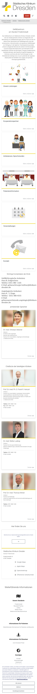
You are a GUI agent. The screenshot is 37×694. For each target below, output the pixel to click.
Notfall (27, 16)
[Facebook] (8, 16)
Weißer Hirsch (18, 609)
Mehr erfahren (28, 94)
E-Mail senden (7, 407)
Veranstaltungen (18, 660)
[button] (24, 562)
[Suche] (4, 16)
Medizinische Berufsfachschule (18, 611)
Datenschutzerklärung (22, 679)
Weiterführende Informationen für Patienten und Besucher (18, 627)
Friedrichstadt (18, 604)
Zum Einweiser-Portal (18, 643)
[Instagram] (12, 16)
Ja (18, 541)
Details (31, 356)
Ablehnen (18, 687)
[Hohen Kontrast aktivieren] (16, 16)
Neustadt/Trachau (18, 606)
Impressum (19, 662)
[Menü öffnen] (33, 16)
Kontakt (18, 658)
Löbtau (18, 607)
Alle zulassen (18, 683)
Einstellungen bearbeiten (18, 691)
